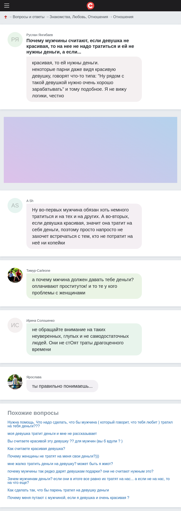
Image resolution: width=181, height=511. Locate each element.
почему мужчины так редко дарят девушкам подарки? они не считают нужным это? (80, 471)
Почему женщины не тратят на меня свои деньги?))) (53, 456)
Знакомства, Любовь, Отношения (79, 17)
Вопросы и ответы (29, 17)
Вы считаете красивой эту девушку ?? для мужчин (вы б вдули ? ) (65, 441)
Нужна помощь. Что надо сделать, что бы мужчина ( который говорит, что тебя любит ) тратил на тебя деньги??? (90, 424)
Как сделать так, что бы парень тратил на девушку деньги (58, 490)
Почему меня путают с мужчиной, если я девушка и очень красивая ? (68, 498)
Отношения (123, 17)
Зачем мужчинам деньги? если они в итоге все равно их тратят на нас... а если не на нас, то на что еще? (89, 481)
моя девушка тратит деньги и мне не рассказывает (52, 434)
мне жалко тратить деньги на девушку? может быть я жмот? (60, 464)
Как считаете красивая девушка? (36, 449)
